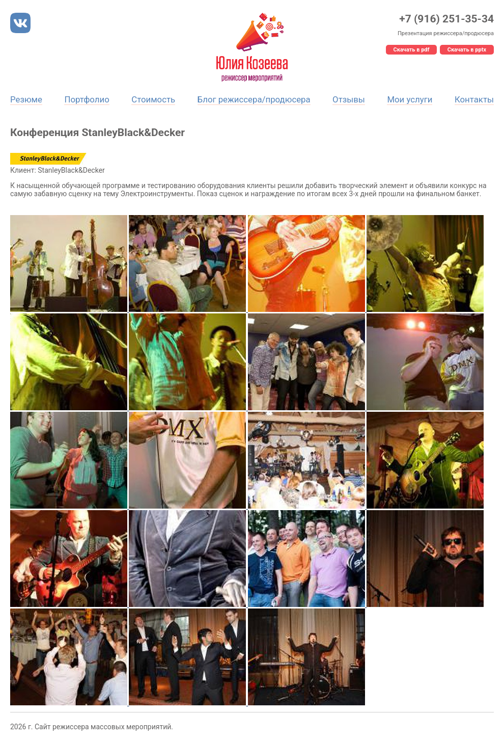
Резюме (26, 99)
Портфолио (86, 99)
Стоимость (153, 99)
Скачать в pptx (466, 49)
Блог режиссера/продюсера (254, 99)
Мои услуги (409, 99)
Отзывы (348, 99)
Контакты (474, 99)
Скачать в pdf (412, 49)
